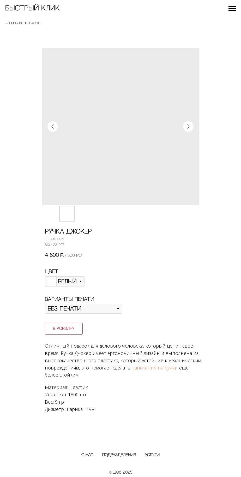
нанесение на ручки (154, 368)
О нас (87, 455)
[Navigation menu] (232, 8)
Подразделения (119, 455)
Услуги (152, 455)
